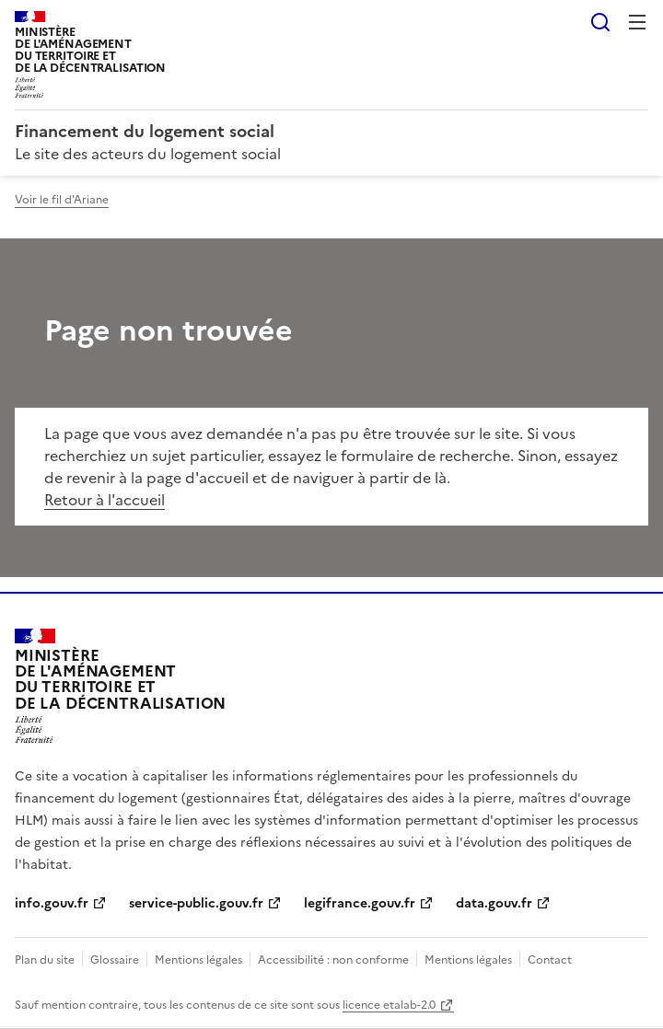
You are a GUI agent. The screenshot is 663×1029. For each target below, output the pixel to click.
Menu (637, 22)
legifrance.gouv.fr (359, 903)
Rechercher (600, 22)
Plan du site (45, 960)
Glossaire (114, 960)
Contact (550, 960)
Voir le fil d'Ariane (62, 199)
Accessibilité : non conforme (333, 960)
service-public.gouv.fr (196, 903)
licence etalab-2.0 (389, 1005)
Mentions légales (198, 960)
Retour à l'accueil (104, 500)
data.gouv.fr (494, 903)
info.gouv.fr (51, 903)
